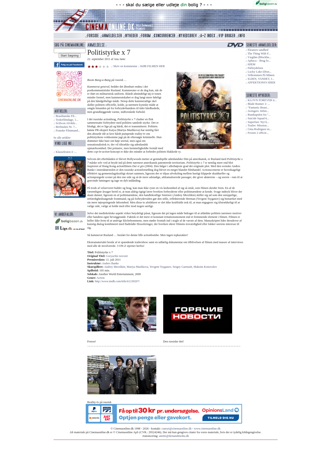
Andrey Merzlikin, (115, 266)
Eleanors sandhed (258, 49)
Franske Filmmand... (68, 130)
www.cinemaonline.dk (207, 428)
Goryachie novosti (117, 256)
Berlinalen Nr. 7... (66, 126)
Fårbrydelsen (255, 68)
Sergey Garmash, (183, 266)
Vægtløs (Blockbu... (259, 57)
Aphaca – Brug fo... (259, 60)
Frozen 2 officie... (258, 132)
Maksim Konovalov (205, 266)
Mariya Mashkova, (138, 266)
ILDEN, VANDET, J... (261, 78)
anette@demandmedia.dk (174, 436)
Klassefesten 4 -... (66, 152)
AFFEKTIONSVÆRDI (261, 82)
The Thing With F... (259, 53)
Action (101, 277)
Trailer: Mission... (258, 125)
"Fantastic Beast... (258, 107)
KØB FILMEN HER (152, 66)
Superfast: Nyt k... (258, 122)
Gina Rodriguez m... (259, 129)
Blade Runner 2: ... (259, 103)
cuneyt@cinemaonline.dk (177, 428)
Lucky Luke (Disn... (259, 71)
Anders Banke (110, 263)
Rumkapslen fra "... (259, 114)
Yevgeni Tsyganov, (161, 266)
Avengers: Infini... (258, 111)
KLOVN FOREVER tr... (262, 100)
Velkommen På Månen (261, 75)
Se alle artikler (62, 137)
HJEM (251, 64)
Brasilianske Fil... (66, 116)
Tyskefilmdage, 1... (67, 119)
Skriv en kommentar (125, 66)
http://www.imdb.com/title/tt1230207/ (117, 281)
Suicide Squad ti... (258, 118)
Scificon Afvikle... (66, 123)
